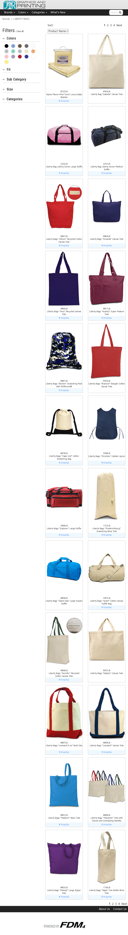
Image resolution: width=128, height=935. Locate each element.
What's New (58, 12)
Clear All (20, 31)
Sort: (51, 25)
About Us (104, 909)
